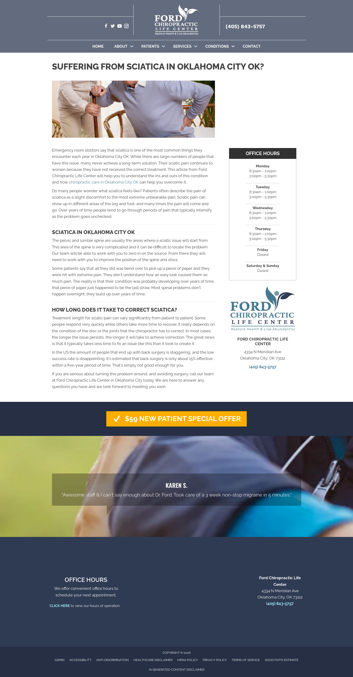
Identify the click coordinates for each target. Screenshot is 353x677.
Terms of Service (246, 660)
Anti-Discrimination (112, 660)
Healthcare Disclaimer (153, 660)
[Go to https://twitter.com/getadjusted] (113, 26)
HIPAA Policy (187, 660)
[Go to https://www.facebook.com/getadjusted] (106, 26)
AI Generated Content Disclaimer (176, 669)
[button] (131, 46)
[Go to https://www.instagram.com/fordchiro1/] (126, 26)
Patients (150, 46)
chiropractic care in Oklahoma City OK (104, 182)
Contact (252, 46)
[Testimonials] (176, 490)
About (120, 46)
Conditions (217, 46)
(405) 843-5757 (245, 26)
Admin (59, 660)
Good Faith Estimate (281, 660)
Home (98, 46)
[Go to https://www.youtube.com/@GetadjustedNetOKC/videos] (119, 26)
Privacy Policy (215, 660)
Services (182, 46)
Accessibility (80, 660)
